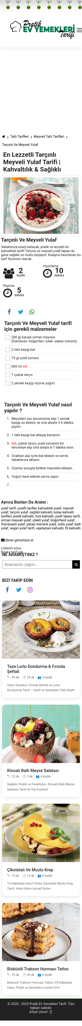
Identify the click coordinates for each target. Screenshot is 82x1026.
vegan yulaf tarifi (22, 528)
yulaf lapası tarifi (67, 516)
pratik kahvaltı (23, 516)
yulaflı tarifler (26, 508)
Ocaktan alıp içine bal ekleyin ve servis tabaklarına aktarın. (40, 458)
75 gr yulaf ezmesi (25, 358)
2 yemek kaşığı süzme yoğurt (33, 383)
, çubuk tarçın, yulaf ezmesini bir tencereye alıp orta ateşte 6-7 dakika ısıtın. (43, 445)
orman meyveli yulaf (16, 520)
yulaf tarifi (8, 508)
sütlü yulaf (65, 524)
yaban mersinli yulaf (41, 524)
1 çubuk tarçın (22, 375)
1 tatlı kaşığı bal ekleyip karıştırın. (36, 435)
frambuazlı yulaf (13, 524)
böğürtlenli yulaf (62, 520)
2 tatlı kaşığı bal (23, 350)
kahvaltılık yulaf (49, 508)
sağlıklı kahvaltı (41, 512)
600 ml (19, 366)
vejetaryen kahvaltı (50, 528)
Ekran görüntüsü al (17, 540)
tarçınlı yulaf (19, 512)
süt (25, 366)
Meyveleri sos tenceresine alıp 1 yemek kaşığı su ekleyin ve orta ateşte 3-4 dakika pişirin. (42, 423)
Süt (14, 443)
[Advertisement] (39, 89)
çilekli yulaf (41, 520)
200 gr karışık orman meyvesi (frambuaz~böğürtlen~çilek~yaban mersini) (44, 339)
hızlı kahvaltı (44, 516)
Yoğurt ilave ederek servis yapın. (35, 477)
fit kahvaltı (73, 528)
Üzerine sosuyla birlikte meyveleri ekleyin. (42, 468)
